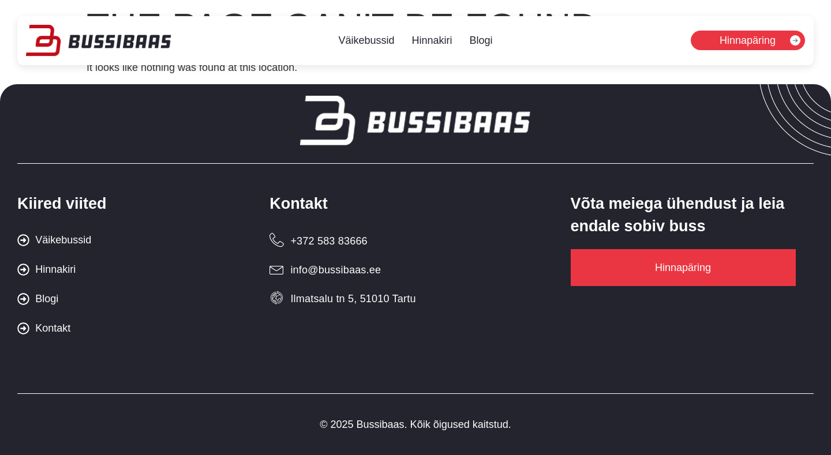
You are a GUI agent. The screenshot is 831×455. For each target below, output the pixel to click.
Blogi (481, 41)
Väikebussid (366, 41)
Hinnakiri (431, 41)
